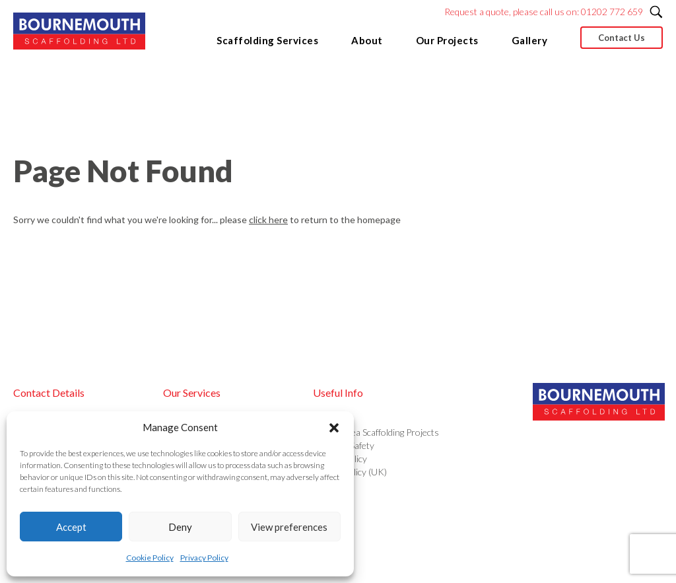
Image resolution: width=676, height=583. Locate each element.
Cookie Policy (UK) (350, 471)
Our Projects (447, 40)
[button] (334, 427)
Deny (180, 527)
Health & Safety (343, 445)
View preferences (289, 527)
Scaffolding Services (267, 40)
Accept (71, 527)
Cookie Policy (150, 558)
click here (268, 219)
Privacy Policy (204, 558)
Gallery (530, 40)
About (367, 40)
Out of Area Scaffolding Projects (376, 432)
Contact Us (621, 37)
